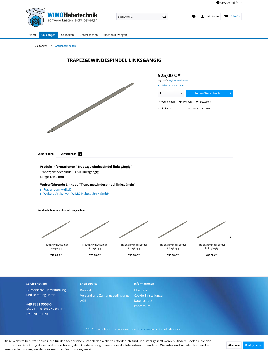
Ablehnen (234, 345)
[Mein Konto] (209, 16)
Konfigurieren (253, 345)
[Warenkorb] (232, 16)
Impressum (142, 306)
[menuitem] (142, 16)
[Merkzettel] (193, 16)
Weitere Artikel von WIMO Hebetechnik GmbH (74, 193)
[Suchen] (164, 16)
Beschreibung (45, 153)
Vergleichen (166, 101)
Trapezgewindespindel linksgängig (56, 246)
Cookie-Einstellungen (149, 295)
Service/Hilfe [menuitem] (227, 3)
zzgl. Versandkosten (178, 80)
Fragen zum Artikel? (55, 189)
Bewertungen (71, 154)
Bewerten (203, 101)
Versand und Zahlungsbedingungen (105, 295)
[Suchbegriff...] (142, 16)
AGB (83, 301)
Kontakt (85, 290)
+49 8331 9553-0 (39, 304)
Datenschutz (143, 301)
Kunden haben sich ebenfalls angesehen (61, 210)
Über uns (140, 290)
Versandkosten (145, 329)
